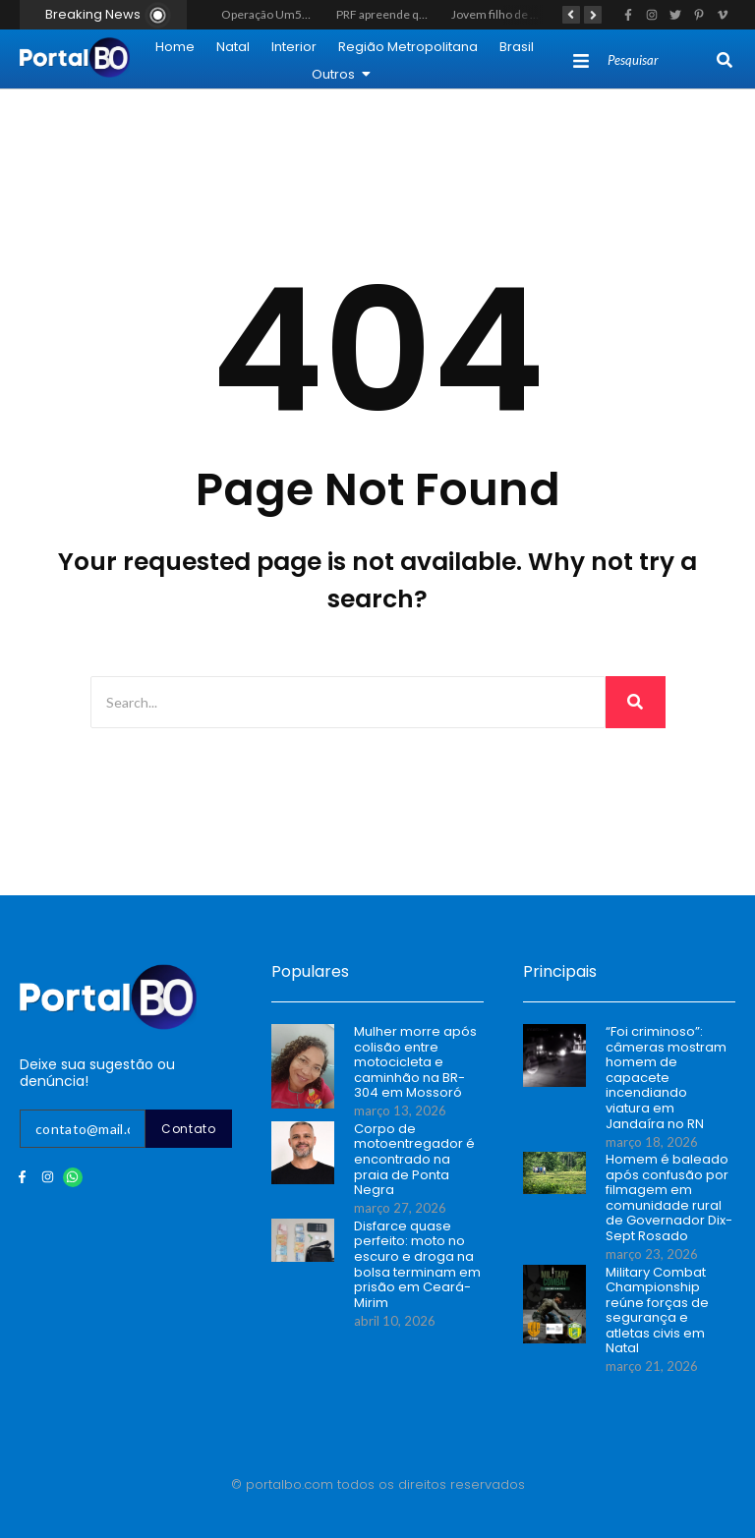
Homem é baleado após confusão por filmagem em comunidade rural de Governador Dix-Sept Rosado (669, 1198)
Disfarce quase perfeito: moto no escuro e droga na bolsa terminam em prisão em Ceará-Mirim (417, 1265)
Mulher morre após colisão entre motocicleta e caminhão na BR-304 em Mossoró (415, 1062)
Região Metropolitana (408, 46)
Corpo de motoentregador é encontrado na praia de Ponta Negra (414, 1159)
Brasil (516, 46)
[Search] (660, 61)
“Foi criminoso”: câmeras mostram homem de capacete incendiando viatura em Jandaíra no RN (666, 1077)
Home (175, 46)
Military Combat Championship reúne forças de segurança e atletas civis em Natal (657, 1311)
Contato (188, 1128)
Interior (294, 46)
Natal (233, 46)
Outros (341, 74)
